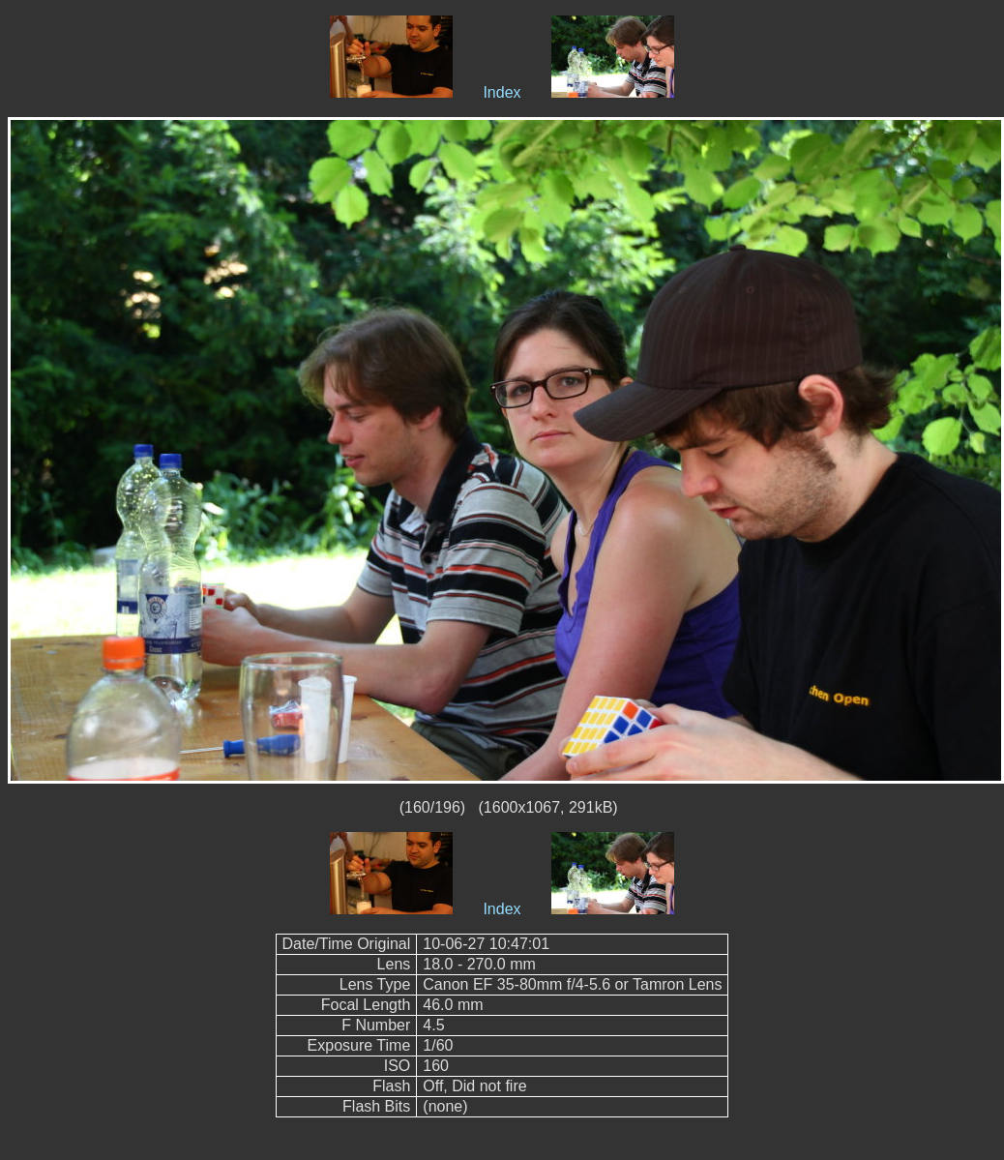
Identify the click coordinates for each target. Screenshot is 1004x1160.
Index (501, 92)
